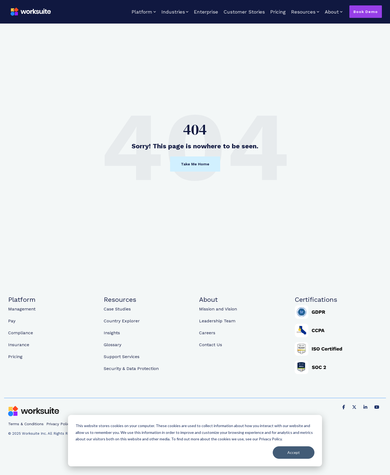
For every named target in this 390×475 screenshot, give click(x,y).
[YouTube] (377, 406)
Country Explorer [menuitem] (122, 320)
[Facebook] (344, 406)
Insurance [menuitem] (18, 344)
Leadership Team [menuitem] (217, 320)
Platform (144, 12)
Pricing (278, 12)
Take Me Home (195, 164)
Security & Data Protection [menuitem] (131, 368)
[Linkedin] (366, 406)
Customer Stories (244, 12)
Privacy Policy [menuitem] (58, 424)
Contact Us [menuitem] (210, 344)
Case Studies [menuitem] (117, 309)
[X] (355, 406)
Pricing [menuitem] (15, 356)
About (334, 12)
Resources (305, 12)
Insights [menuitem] (112, 332)
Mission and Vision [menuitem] (218, 309)
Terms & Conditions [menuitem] (26, 424)
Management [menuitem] (21, 309)
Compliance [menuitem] (20, 332)
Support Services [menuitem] (121, 356)
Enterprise (206, 12)
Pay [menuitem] (11, 320)
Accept (293, 452)
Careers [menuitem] (207, 332)
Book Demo (365, 11)
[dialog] (195, 440)
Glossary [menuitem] (112, 344)
